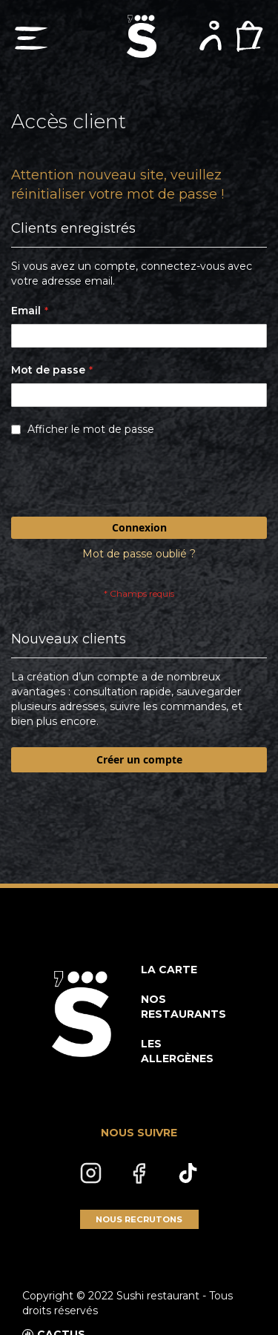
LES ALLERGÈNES (177, 1051)
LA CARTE (169, 969)
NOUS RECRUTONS (139, 1219)
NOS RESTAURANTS (183, 1007)
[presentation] (123, 480)
